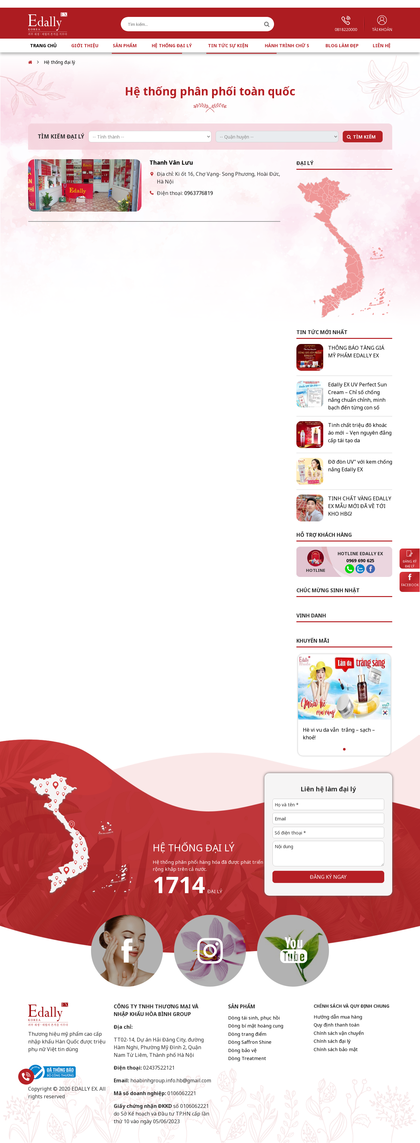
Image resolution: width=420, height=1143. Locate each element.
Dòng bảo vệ (242, 1050)
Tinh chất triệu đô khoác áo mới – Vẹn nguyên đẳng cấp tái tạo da (360, 433)
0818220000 (346, 24)
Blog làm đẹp (342, 45)
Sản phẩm (125, 45)
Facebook (410, 580)
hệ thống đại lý (193, 847)
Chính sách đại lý (332, 1041)
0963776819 (198, 193)
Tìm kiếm (364, 137)
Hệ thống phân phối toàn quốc (210, 91)
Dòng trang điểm (247, 1034)
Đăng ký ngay (328, 876)
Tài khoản (382, 23)
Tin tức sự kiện (228, 45)
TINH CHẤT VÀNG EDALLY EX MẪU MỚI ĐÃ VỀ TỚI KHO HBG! (359, 506)
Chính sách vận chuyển (339, 1033)
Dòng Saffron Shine (249, 1042)
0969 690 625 (360, 560)
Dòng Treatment (247, 1058)
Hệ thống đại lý (172, 45)
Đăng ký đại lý (409, 559)
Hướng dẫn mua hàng (338, 1016)
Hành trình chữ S (287, 45)
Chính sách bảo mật (336, 1049)
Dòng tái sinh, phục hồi (254, 1017)
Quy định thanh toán (336, 1024)
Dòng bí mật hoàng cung (255, 1025)
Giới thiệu (84, 45)
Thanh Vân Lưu (171, 162)
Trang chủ (43, 45)
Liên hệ (382, 45)
